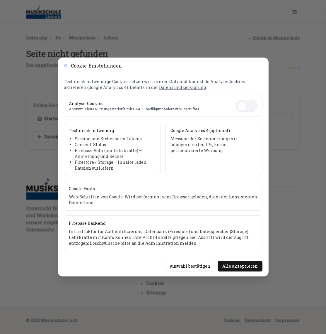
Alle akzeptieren (240, 266)
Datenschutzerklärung (182, 87)
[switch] (246, 106)
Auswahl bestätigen (190, 266)
